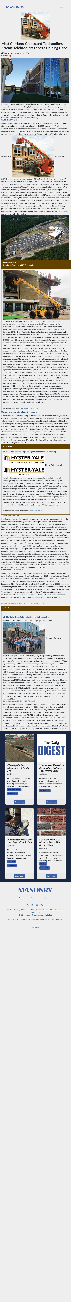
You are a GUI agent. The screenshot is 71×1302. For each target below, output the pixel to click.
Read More (19, 802)
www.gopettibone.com (32, 408)
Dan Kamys (14, 53)
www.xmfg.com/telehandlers (39, 603)
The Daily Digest (45, 790)
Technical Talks (12, 793)
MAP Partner (12, 865)
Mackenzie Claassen (14, 789)
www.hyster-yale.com (36, 510)
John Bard (43, 864)
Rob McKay (11, 861)
